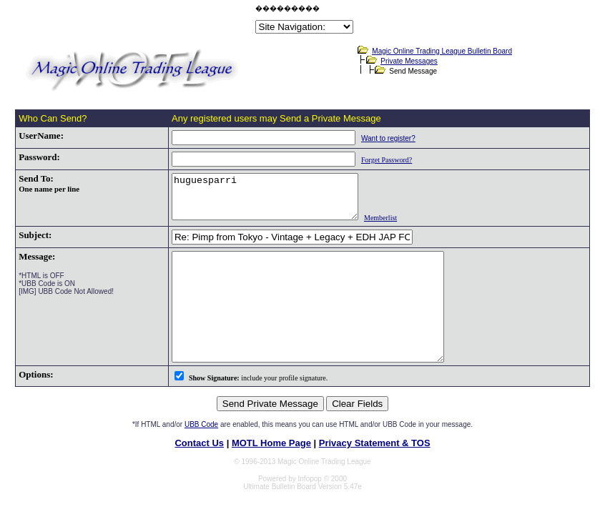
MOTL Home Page (271, 473)
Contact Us (199, 473)
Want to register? (376, 138)
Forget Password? (374, 160)
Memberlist (389, 226)
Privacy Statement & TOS (375, 473)
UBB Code (201, 454)
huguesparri (263, 201)
